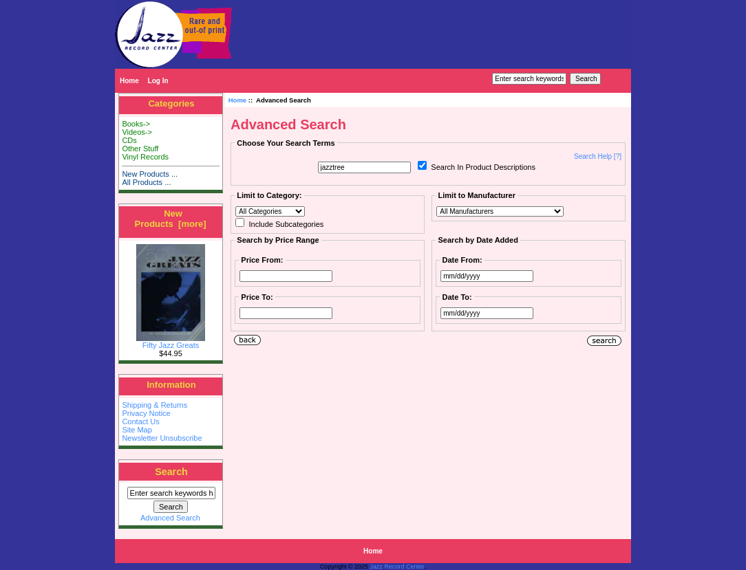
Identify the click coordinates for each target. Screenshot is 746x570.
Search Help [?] (597, 156)
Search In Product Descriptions (483, 167)
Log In (158, 81)
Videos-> (137, 132)
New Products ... (150, 174)
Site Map (136, 430)
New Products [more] (170, 218)
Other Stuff (140, 148)
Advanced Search (170, 518)
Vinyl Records (145, 157)
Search (171, 471)
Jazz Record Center (397, 566)
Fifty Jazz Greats (170, 341)
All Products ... (146, 182)
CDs (129, 140)
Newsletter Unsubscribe (162, 438)
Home (129, 81)
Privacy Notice (146, 413)
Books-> (136, 124)
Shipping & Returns (154, 405)
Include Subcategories (285, 224)
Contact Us (140, 421)
